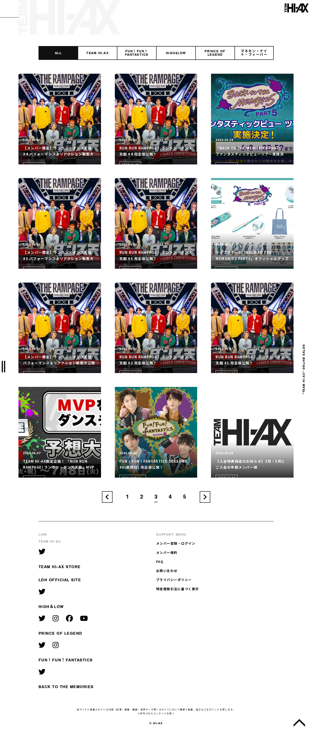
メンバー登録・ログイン (176, 543)
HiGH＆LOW (51, 606)
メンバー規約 (167, 552)
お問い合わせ (167, 570)
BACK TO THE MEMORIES (66, 686)
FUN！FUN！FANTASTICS (66, 660)
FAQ (159, 561)
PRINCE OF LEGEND (60, 633)
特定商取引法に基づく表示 (177, 589)
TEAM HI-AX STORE (60, 566)
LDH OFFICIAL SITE (60, 579)
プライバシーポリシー (174, 579)
